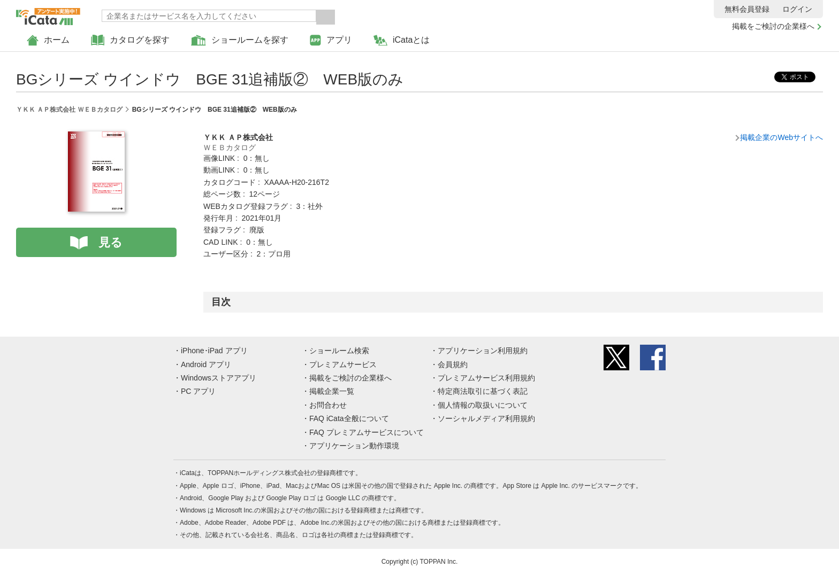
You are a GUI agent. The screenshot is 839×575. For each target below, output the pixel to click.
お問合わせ (328, 405)
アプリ (331, 40)
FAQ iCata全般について (349, 418)
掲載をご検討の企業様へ (773, 26)
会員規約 (453, 364)
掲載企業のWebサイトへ (781, 137)
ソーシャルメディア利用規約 (486, 418)
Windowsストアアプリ (218, 378)
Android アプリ (206, 364)
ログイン (797, 9)
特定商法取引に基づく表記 (483, 391)
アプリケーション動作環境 (354, 445)
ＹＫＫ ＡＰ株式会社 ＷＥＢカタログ (69, 109)
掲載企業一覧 (331, 391)
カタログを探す (130, 40)
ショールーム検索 (339, 350)
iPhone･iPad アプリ (214, 350)
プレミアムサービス (343, 364)
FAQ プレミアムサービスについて (366, 432)
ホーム (48, 40)
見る (110, 242)
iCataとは (401, 40)
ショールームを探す (239, 40)
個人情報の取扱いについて (483, 405)
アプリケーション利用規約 (483, 350)
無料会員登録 (746, 9)
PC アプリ (198, 391)
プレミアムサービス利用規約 (486, 378)
